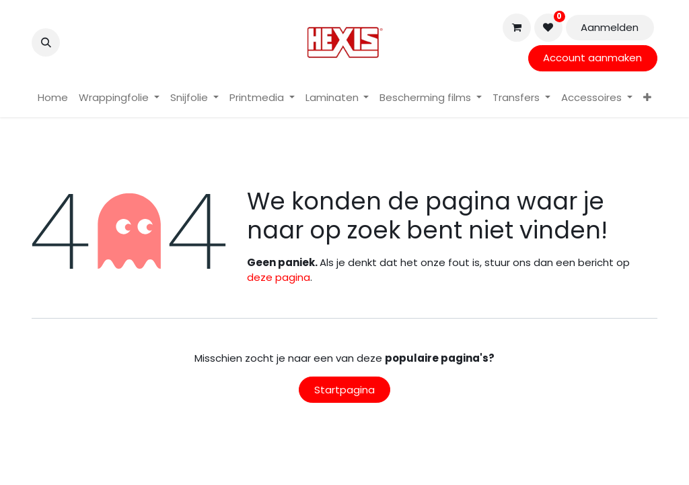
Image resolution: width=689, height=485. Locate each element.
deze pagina (278, 277)
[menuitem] (52, 98)
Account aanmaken (592, 58)
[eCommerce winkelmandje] (517, 27)
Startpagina (344, 390)
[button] (46, 42)
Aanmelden (610, 27)
